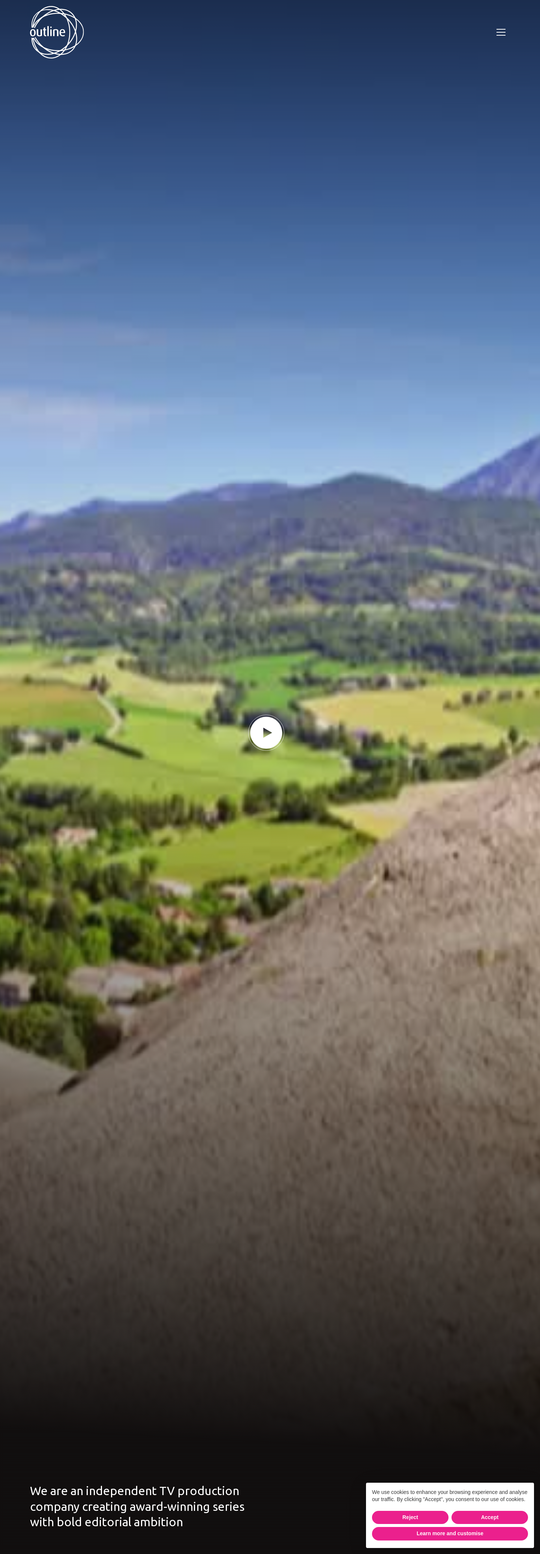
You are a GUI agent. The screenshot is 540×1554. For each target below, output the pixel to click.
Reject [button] (410, 1517)
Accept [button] (490, 1517)
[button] (501, 32)
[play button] (266, 733)
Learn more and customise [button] (450, 1533)
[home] (57, 32)
